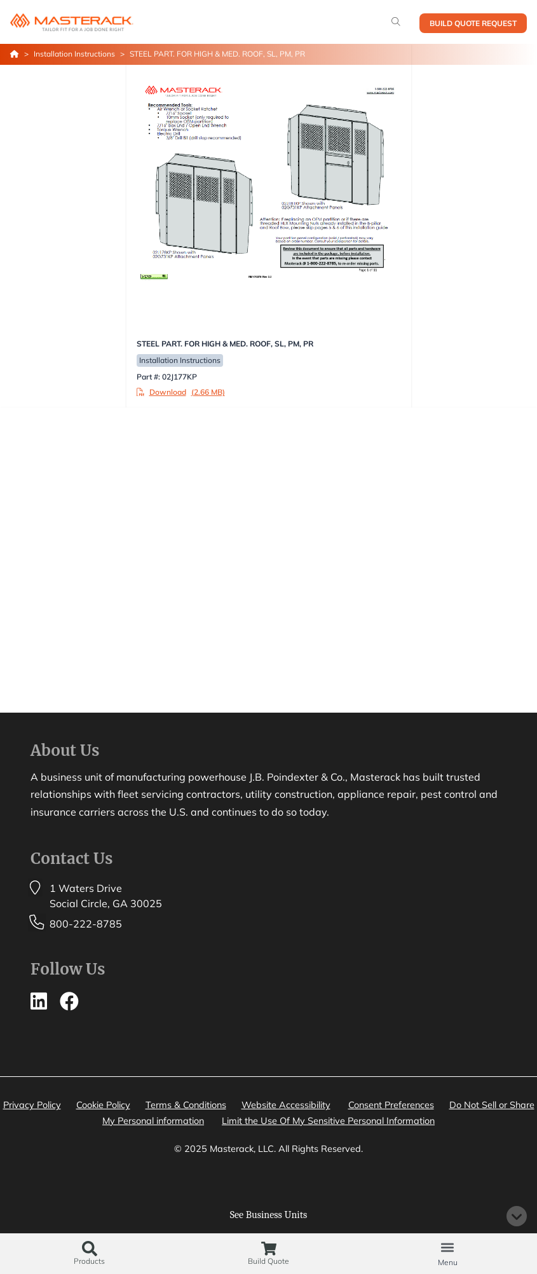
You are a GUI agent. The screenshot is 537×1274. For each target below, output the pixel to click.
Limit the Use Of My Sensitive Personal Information (328, 1121)
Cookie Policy (103, 1105)
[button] (447, 1246)
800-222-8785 (86, 923)
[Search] (395, 22)
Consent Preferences (391, 1105)
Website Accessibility (285, 1105)
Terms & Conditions (186, 1105)
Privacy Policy (32, 1105)
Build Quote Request (473, 23)
